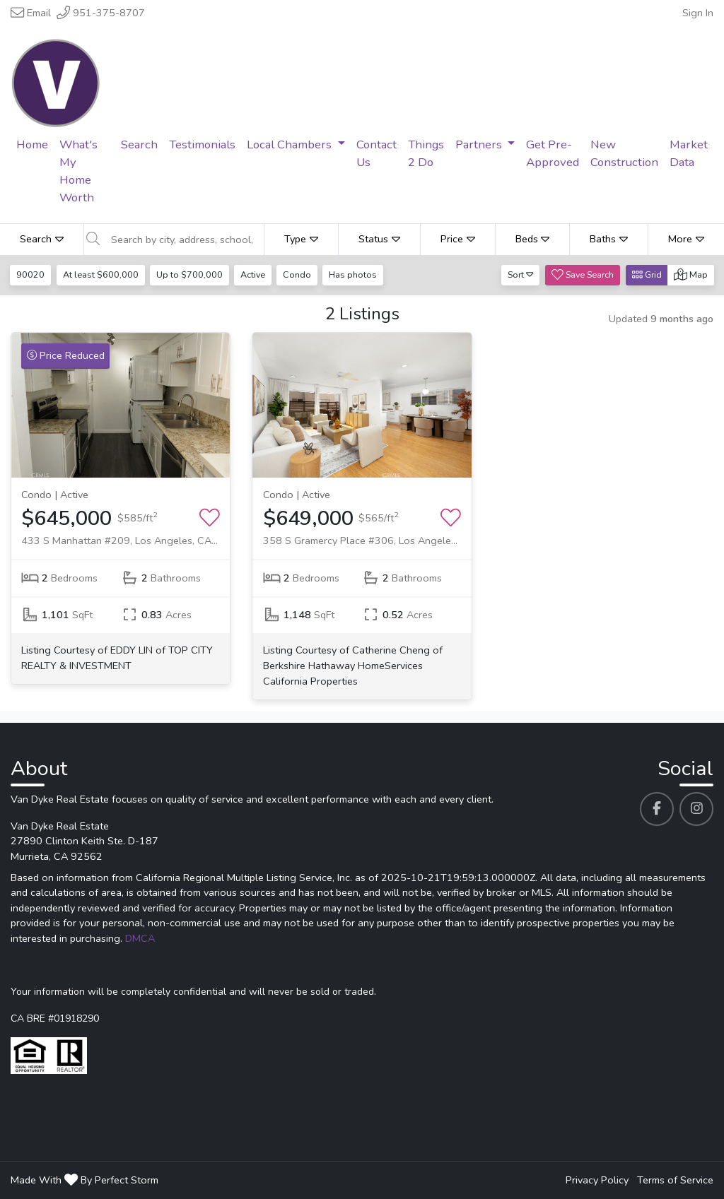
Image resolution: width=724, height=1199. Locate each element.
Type (301, 239)
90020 (31, 274)
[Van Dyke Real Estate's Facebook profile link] (657, 809)
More (686, 239)
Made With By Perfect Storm (84, 1180)
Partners (480, 144)
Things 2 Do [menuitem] (426, 153)
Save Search (582, 274)
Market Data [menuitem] (689, 153)
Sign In (697, 13)
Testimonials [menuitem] (202, 144)
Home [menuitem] (32, 144)
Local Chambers (290, 144)
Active (255, 274)
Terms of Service (675, 1180)
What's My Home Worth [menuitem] (78, 171)
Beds (532, 239)
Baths (609, 239)
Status (379, 239)
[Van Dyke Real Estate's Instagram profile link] (696, 809)
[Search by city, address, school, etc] (183, 239)
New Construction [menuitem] (624, 153)
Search (42, 239)
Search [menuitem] (139, 144)
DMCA (140, 938)
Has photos (357, 274)
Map (691, 274)
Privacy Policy (597, 1180)
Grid (647, 274)
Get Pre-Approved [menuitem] (552, 153)
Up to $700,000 (191, 274)
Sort (521, 274)
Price (457, 239)
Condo (300, 274)
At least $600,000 (101, 274)
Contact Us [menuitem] (376, 153)
